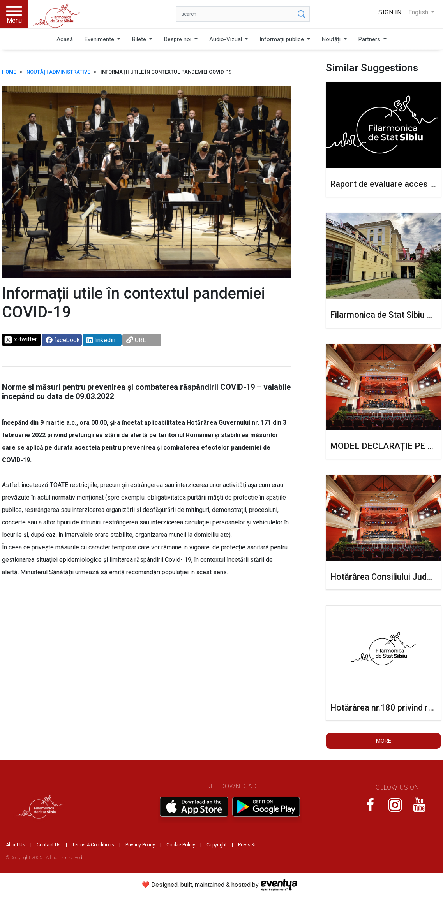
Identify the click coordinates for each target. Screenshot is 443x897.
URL (136, 340)
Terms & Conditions (93, 845)
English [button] (419, 12)
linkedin (100, 340)
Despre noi (178, 39)
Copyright (216, 845)
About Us (15, 845)
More (383, 740)
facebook (63, 340)
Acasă (64, 39)
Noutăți (332, 39)
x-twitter (20, 340)
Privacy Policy (140, 845)
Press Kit (247, 845)
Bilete (140, 39)
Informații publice (282, 39)
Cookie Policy (180, 845)
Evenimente (100, 39)
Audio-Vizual (226, 39)
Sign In (390, 12)
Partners (370, 39)
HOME (9, 72)
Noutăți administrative (58, 72)
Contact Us (49, 845)
